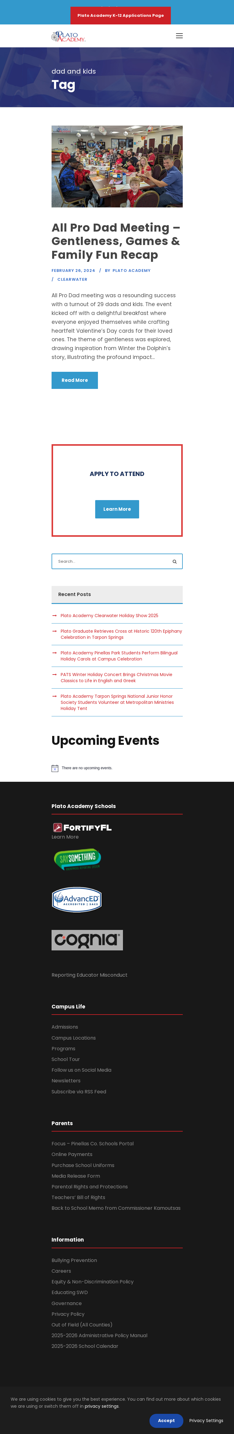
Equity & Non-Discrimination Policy (93, 1281)
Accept (166, 1421)
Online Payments (72, 1154)
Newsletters (66, 1080)
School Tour (66, 1059)
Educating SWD (70, 1292)
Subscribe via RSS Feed (79, 1091)
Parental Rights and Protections (90, 1186)
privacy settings (102, 1406)
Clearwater (72, 279)
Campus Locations (74, 1037)
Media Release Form (76, 1176)
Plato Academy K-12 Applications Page (120, 15)
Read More (75, 380)
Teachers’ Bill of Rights (78, 1197)
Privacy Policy (68, 1314)
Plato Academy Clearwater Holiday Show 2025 (109, 616)
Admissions (65, 1026)
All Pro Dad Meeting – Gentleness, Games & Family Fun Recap (116, 241)
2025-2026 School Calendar (85, 1346)
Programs (63, 1048)
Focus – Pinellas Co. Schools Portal (93, 1143)
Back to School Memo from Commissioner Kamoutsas (116, 1208)
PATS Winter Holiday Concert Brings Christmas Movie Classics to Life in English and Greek (116, 677)
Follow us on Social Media (81, 1070)
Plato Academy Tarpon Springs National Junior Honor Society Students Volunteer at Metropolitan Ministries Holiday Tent (117, 702)
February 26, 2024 (73, 270)
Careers (61, 1271)
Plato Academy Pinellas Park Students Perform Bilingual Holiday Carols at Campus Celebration (119, 656)
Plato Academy (132, 270)
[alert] (117, 768)
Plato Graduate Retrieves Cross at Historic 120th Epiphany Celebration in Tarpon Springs (121, 634)
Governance (67, 1303)
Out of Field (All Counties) (82, 1324)
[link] (82, 827)
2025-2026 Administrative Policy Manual (99, 1335)
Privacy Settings (206, 1421)
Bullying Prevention (74, 1260)
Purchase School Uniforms (83, 1165)
